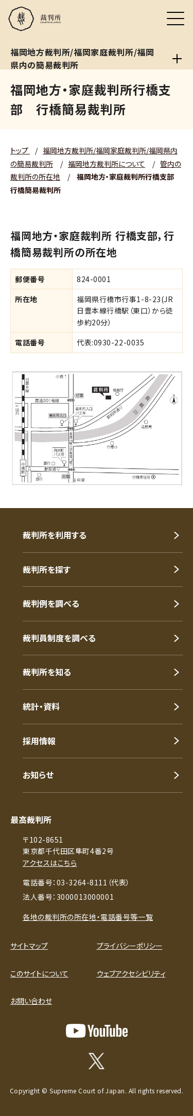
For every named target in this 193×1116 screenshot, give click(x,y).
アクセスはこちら (50, 863)
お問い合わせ (31, 1001)
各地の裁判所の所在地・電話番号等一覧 (88, 917)
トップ (20, 150)
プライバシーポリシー (130, 945)
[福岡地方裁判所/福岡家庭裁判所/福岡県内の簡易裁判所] (177, 58)
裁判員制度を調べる (59, 638)
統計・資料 (41, 706)
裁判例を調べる (51, 603)
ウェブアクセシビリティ (131, 973)
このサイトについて (39, 973)
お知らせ (38, 775)
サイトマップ (29, 945)
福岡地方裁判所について (106, 164)
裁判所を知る (47, 672)
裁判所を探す (47, 569)
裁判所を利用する (54, 535)
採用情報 (39, 741)
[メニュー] (175, 18)
